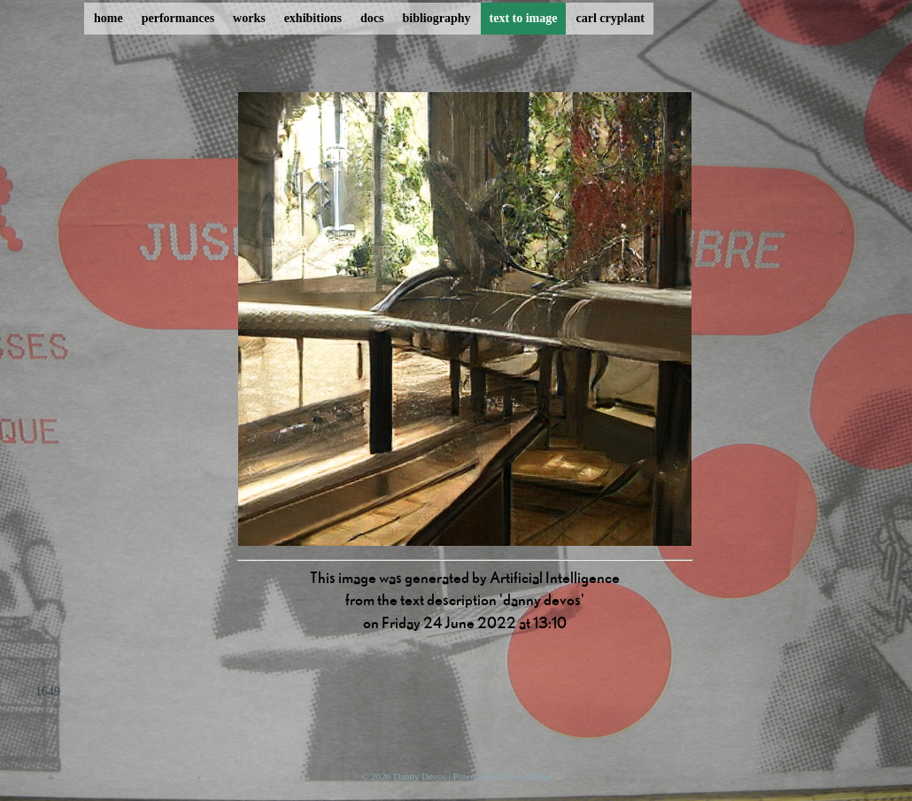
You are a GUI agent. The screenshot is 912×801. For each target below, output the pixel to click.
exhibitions (313, 18)
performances (178, 18)
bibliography (436, 18)
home (108, 18)
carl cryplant (610, 18)
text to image (524, 18)
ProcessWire (526, 776)
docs (371, 18)
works (249, 18)
